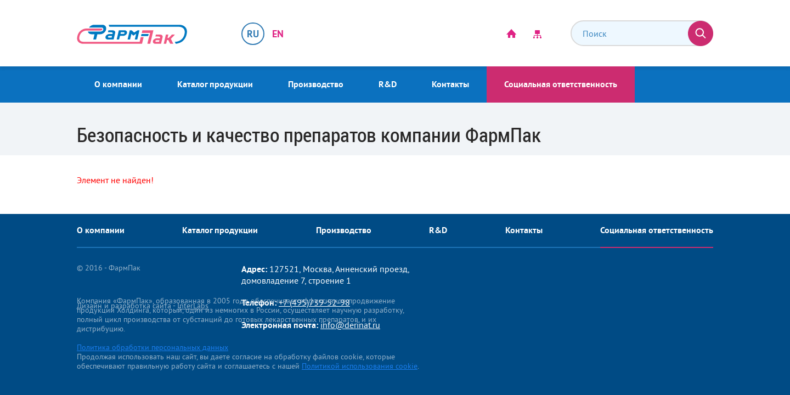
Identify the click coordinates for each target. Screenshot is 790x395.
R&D (388, 84)
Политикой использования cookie (359, 366)
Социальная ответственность (560, 84)
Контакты (450, 84)
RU (253, 33)
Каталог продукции (215, 84)
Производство (315, 84)
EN (278, 33)
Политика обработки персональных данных (152, 347)
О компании (118, 84)
